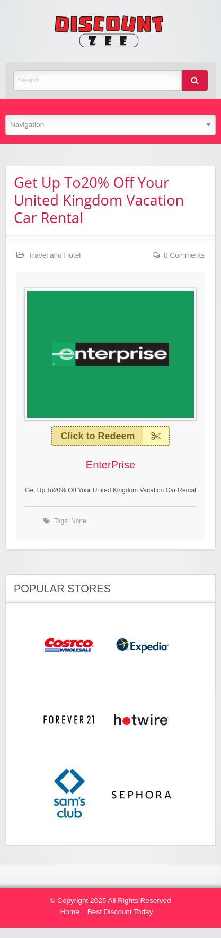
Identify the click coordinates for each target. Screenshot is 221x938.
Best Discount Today (120, 912)
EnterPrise (110, 465)
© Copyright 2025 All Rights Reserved (110, 901)
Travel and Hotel (54, 255)
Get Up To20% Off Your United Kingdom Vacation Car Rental (99, 200)
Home (69, 912)
